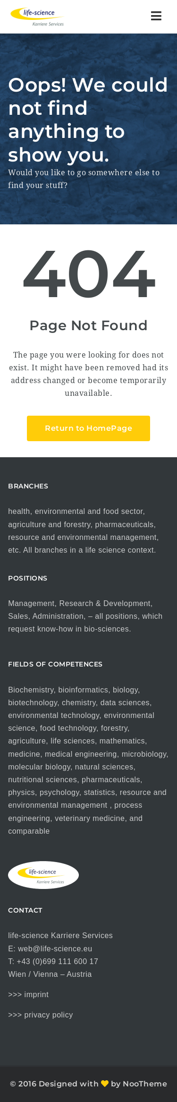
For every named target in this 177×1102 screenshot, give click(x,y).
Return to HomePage (88, 428)
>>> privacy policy (40, 1015)
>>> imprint (28, 995)
